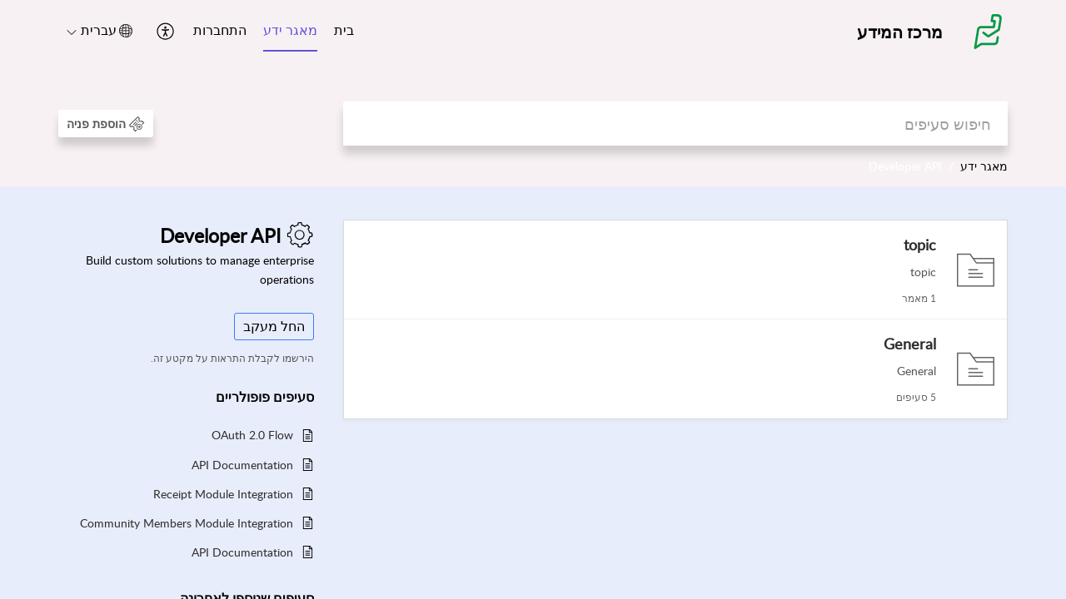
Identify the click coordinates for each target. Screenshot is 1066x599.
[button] (164, 31)
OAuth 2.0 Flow (252, 435)
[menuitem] (344, 32)
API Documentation (242, 465)
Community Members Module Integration (186, 523)
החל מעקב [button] (274, 326)
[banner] (533, 93)
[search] (675, 123)
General (910, 343)
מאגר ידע (290, 30)
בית (344, 30)
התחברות (220, 30)
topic (920, 244)
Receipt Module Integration (223, 494)
